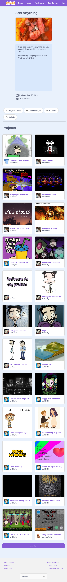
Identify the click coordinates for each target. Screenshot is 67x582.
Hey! (44, 331)
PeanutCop (14, 163)
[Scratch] (10, 3)
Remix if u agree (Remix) (52, 467)
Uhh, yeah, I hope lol (18, 331)
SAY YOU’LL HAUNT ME (19, 535)
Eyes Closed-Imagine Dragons (20, 228)
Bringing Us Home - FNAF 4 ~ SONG (20, 195)
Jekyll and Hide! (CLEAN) (20, 501)
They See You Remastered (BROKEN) (52, 535)
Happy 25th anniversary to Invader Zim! (52, 399)
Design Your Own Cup (19, 263)
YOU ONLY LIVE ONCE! (51, 501)
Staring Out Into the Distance (52, 297)
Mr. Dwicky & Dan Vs (18, 365)
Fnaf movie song (49, 195)
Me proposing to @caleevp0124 (52, 433)
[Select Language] (33, 576)
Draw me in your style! (19, 433)
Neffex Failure (48, 160)
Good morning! (16, 467)
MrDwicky (45, 265)
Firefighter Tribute (49, 228)
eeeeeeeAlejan (47, 537)
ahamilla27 (46, 163)
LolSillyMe (13, 265)
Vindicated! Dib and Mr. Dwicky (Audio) (52, 263)
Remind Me (46, 365)
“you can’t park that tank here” (20, 160)
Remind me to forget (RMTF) (20, 399)
